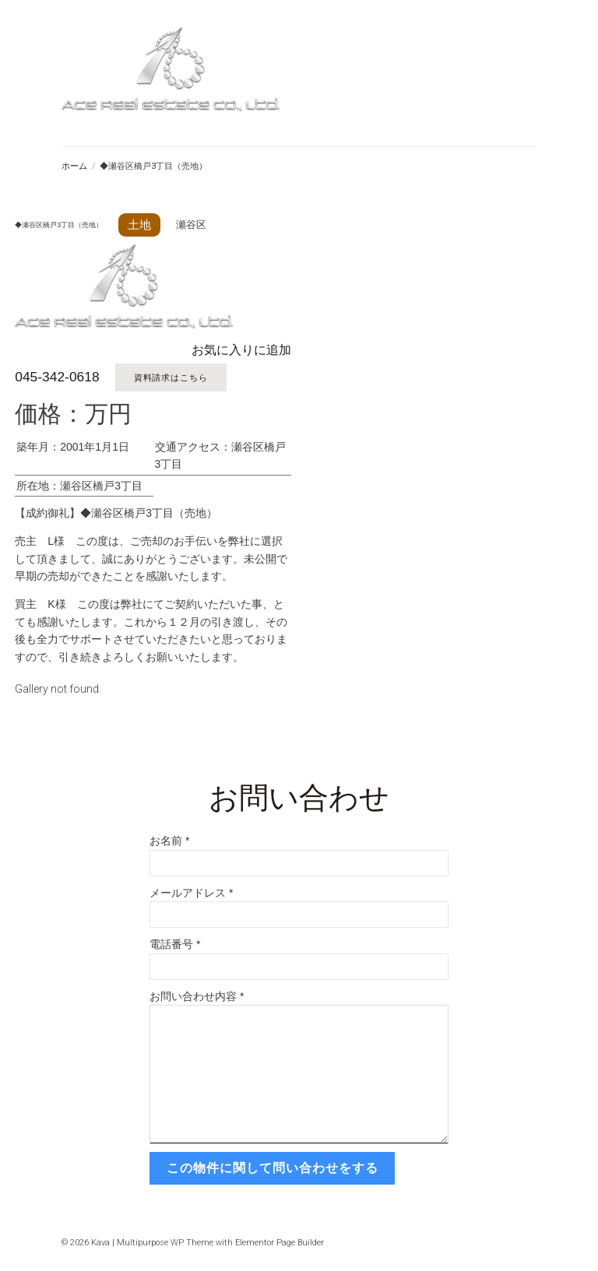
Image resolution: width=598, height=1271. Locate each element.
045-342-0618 (56, 377)
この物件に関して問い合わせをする (271, 1165)
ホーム (74, 166)
